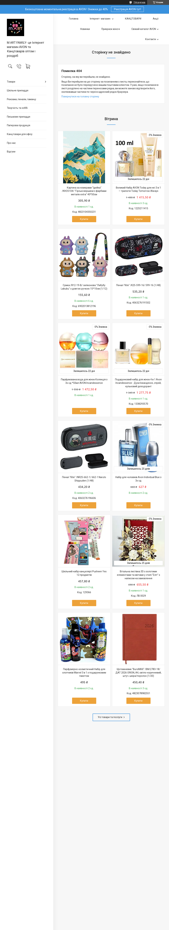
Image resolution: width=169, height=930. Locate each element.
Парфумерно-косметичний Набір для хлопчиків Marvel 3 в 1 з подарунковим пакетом (84, 672)
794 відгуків (139, 2)
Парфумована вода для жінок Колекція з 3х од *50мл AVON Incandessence (84, 381)
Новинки (85, 29)
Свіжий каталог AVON (143, 29)
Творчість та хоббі (17, 108)
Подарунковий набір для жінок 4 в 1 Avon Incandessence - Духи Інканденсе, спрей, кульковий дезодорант (138, 383)
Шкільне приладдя (17, 90)
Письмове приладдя (18, 116)
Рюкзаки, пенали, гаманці (21, 99)
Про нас (11, 143)
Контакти (150, 39)
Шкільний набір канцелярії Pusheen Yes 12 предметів (84, 573)
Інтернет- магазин (100, 18)
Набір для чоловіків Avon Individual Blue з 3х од (138, 479)
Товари (11, 81)
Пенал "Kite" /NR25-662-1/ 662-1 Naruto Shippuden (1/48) (84, 479)
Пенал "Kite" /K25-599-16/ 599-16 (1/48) (138, 285)
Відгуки (11, 151)
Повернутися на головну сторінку (80, 96)
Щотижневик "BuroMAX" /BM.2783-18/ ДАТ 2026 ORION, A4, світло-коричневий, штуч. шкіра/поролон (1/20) (138, 672)
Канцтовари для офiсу (19, 134)
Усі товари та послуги (110, 717)
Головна (73, 18)
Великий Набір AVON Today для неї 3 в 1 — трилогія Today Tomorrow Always (138, 189)
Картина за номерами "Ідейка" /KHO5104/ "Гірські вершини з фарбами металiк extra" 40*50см (84, 191)
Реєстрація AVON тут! (127, 9)
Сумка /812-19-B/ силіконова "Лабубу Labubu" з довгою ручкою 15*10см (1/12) (84, 287)
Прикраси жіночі (110, 29)
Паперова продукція (18, 125)
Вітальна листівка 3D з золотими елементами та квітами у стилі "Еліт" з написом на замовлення (138, 575)
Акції (155, 18)
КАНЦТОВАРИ (133, 18)
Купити (84, 219)
